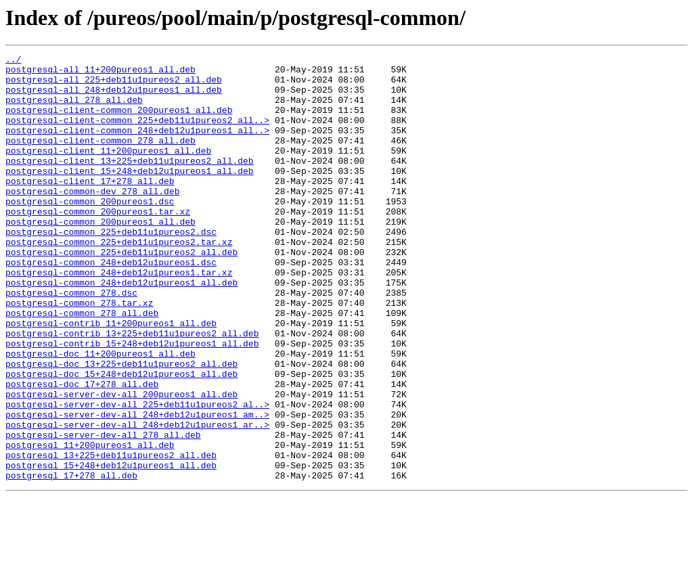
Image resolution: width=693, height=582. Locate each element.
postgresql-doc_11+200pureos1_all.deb (100, 414)
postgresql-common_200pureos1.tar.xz (97, 244)
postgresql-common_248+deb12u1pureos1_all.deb (121, 329)
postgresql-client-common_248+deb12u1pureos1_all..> (137, 146)
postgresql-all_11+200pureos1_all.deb (100, 73)
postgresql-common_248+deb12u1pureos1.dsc (111, 304)
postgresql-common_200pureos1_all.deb (100, 256)
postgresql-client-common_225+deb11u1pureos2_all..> (137, 134)
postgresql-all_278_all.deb (74, 110)
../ (13, 61)
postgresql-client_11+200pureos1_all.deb (108, 170)
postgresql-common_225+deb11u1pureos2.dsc (111, 268)
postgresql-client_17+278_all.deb (90, 207)
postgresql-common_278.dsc (71, 341)
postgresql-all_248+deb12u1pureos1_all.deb (113, 97)
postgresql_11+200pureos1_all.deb (90, 524)
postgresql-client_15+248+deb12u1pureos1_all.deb (129, 195)
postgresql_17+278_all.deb (71, 560)
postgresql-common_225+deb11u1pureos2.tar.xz (118, 280)
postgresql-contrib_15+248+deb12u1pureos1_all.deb (132, 402)
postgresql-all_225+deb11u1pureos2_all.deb (113, 85)
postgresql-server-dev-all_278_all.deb (103, 512)
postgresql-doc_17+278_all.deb (81, 451)
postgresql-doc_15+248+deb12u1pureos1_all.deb (121, 438)
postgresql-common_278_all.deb (81, 365)
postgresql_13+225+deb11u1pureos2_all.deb (111, 536)
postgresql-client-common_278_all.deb (100, 158)
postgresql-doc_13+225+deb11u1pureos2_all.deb (121, 426)
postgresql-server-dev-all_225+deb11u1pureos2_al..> (137, 475)
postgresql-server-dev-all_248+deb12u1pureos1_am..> (137, 487)
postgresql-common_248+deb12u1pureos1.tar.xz (118, 317)
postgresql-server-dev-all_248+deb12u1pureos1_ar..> (137, 499)
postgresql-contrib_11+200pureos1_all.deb (111, 378)
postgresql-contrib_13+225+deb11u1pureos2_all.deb (132, 390)
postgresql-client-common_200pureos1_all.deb (118, 122)
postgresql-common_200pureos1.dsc (90, 231)
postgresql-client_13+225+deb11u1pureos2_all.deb (129, 183)
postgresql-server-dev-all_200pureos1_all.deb (121, 463)
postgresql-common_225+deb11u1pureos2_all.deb (121, 292)
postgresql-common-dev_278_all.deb (92, 219)
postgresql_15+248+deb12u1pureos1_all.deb (111, 548)
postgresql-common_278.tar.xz (79, 353)
